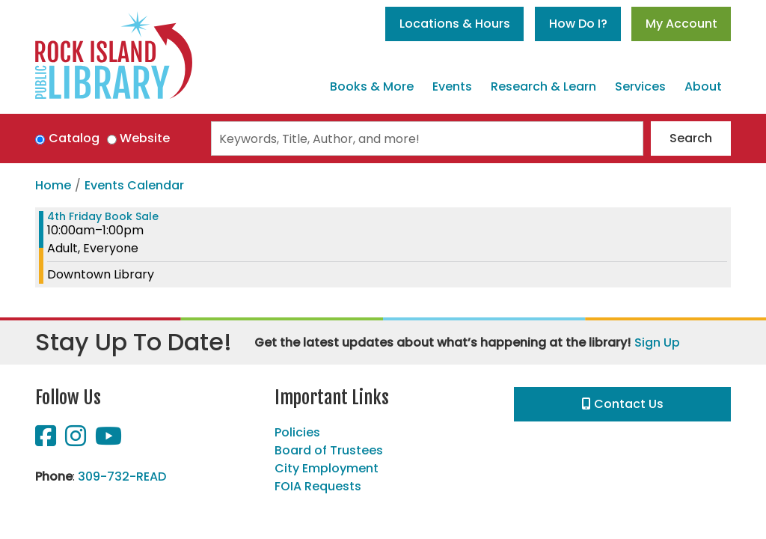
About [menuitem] (703, 86)
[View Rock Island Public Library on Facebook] (47, 440)
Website (145, 138)
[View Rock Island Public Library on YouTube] (108, 440)
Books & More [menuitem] (372, 86)
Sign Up (657, 342)
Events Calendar (134, 185)
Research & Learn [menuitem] (543, 86)
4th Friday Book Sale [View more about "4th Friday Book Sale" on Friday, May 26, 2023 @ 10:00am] (103, 216)
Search (691, 138)
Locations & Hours (454, 23)
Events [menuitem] (452, 86)
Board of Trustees (329, 450)
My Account (681, 23)
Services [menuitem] (640, 86)
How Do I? (578, 23)
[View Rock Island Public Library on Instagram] (77, 440)
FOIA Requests (318, 486)
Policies (297, 432)
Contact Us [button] (623, 403)
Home (53, 185)
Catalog (74, 138)
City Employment (327, 468)
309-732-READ (122, 476)
